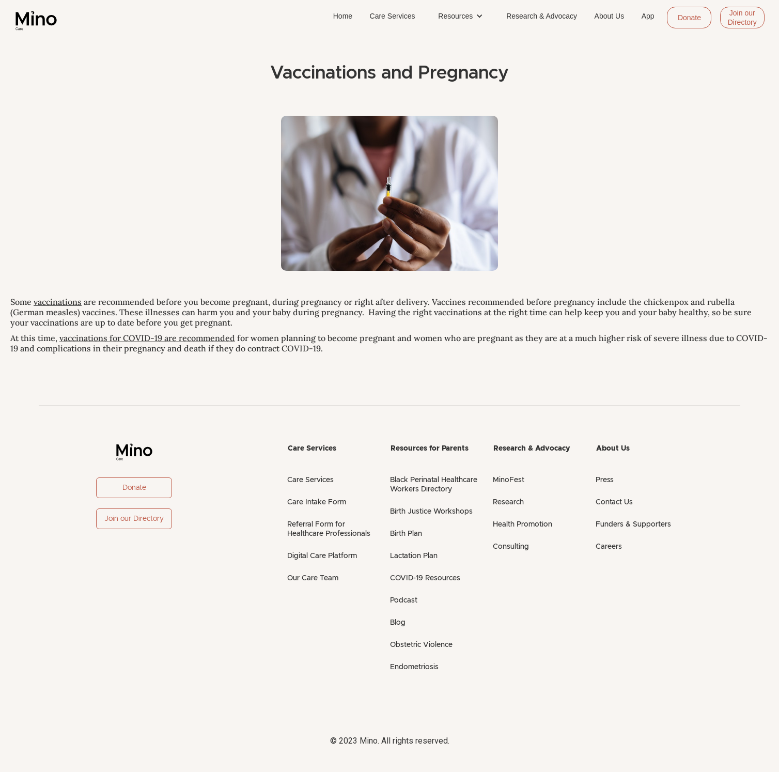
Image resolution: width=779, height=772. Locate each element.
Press (605, 480)
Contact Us (614, 502)
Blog (398, 622)
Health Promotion (522, 524)
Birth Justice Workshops (431, 511)
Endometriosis (414, 667)
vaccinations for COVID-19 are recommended (147, 338)
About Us (610, 16)
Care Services (392, 16)
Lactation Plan (414, 556)
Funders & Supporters (633, 524)
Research (508, 502)
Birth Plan (406, 533)
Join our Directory (742, 17)
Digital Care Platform (322, 556)
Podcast (403, 600)
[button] (460, 16)
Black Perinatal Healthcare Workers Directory (433, 484)
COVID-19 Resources (425, 578)
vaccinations (58, 302)
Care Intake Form (316, 502)
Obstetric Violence (421, 645)
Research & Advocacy (541, 16)
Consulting (511, 546)
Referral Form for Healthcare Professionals (328, 529)
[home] (36, 20)
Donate (689, 17)
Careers (609, 546)
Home (342, 16)
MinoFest (508, 480)
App (648, 16)
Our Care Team (312, 578)
